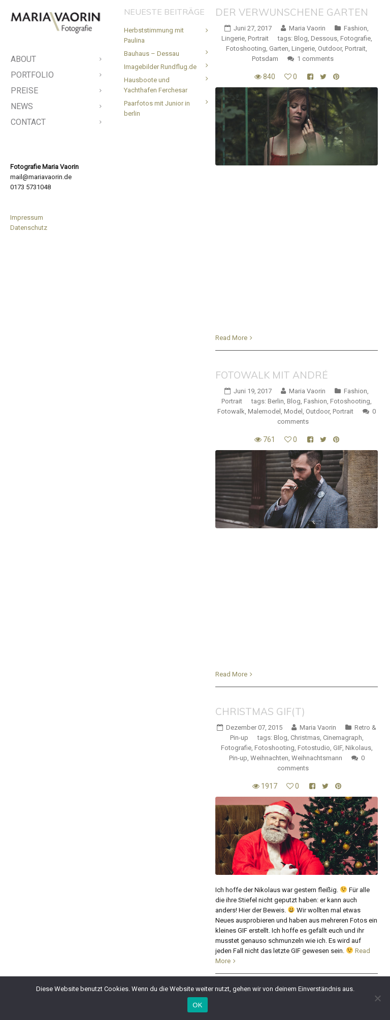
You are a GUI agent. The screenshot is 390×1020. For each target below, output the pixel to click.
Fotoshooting (246, 48)
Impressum (26, 217)
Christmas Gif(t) (260, 711)
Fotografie (355, 38)
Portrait (258, 38)
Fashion (355, 28)
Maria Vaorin (307, 28)
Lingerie (233, 38)
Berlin (276, 401)
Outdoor (330, 48)
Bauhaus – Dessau (151, 53)
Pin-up (238, 758)
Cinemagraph (342, 737)
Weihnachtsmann (316, 758)
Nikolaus (358, 748)
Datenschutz (28, 227)
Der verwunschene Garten (291, 12)
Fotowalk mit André (271, 375)
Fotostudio (314, 748)
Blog (301, 38)
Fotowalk (231, 411)
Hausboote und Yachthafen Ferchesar (155, 85)
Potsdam (265, 58)
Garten (278, 48)
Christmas (305, 737)
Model (293, 411)
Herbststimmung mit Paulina (154, 35)
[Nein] (377, 998)
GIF (337, 748)
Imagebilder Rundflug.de (160, 67)
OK (197, 1005)
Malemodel (264, 411)
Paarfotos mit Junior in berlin (157, 108)
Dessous (324, 38)
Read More (231, 338)
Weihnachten (269, 758)
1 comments (315, 58)
